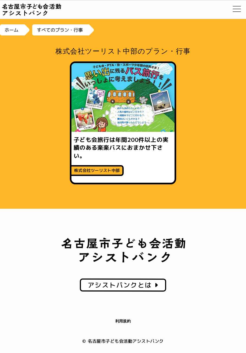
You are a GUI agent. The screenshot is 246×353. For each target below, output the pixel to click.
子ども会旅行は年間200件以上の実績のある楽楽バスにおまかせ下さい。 (121, 148)
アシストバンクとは (123, 285)
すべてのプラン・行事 (60, 30)
